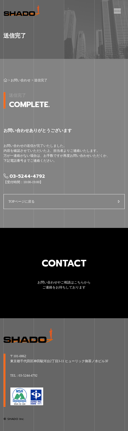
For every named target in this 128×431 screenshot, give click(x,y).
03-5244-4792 (28, 375)
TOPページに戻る (22, 201)
